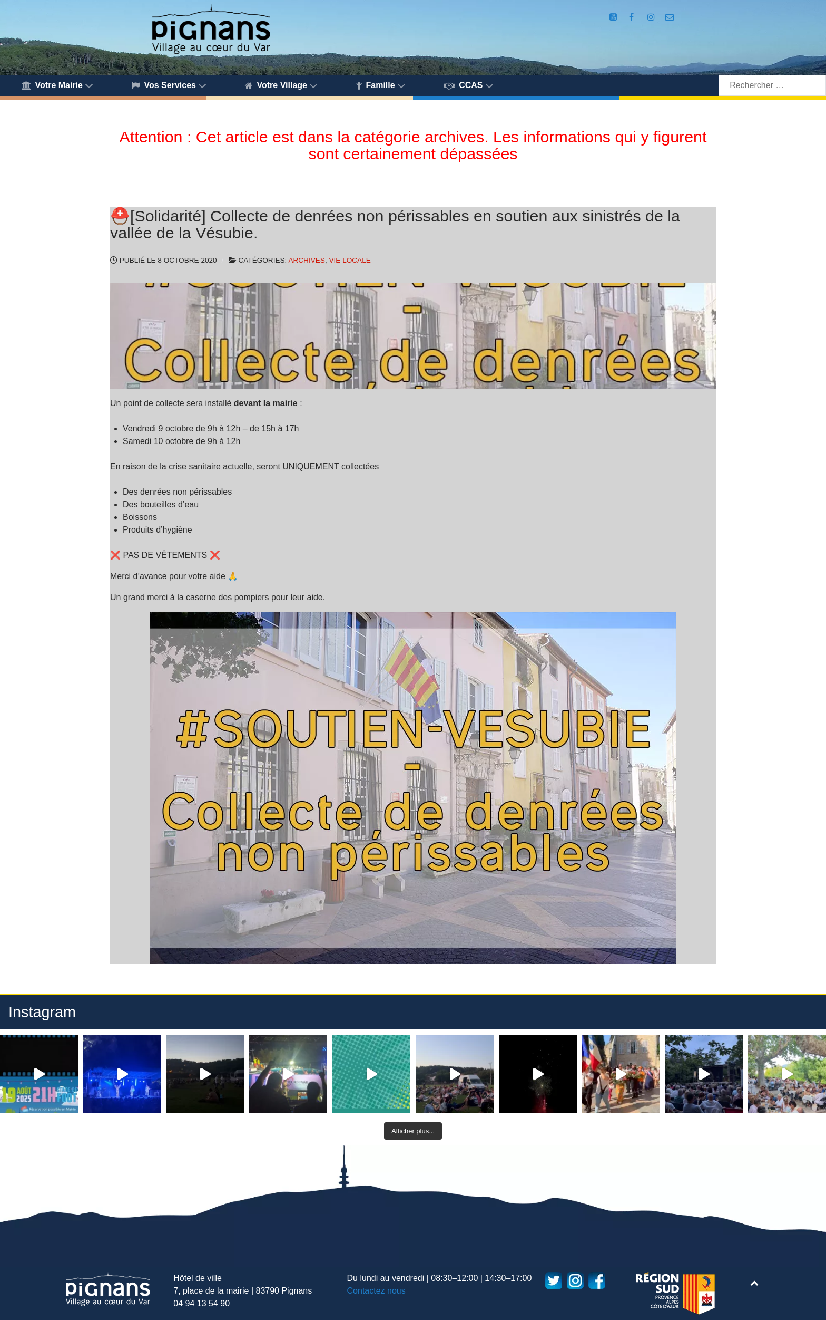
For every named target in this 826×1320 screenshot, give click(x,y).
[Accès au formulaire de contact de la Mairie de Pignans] (669, 17)
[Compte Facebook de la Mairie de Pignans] (632, 17)
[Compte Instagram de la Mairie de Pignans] (652, 17)
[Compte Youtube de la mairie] (614, 17)
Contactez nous (376, 1290)
